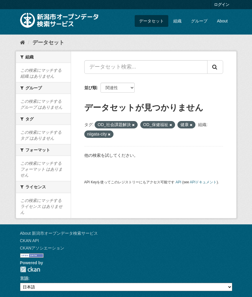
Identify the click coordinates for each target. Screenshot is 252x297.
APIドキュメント (203, 182)
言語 (24, 278)
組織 (177, 21)
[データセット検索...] (145, 67)
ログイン (221, 4)
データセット (151, 21)
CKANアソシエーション (42, 248)
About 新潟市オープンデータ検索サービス (59, 233)
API (178, 182)
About (222, 21)
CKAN (30, 269)
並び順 (90, 87)
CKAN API (29, 240)
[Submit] (215, 67)
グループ (199, 21)
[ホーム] (22, 42)
